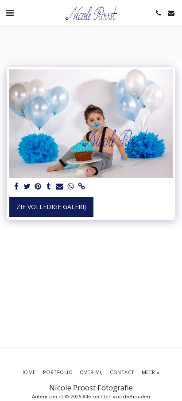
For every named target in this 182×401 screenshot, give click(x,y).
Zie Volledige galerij (51, 206)
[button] (9, 13)
